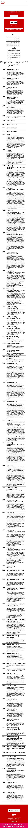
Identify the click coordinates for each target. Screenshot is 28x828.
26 (9, 45)
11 (7, 42)
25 (7, 45)
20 (11, 44)
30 (16, 45)
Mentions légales (14, 819)
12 (9, 42)
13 (11, 42)
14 (13, 42)
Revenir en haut (14, 810)
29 (14, 45)
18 (7, 44)
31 (18, 45)
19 (9, 44)
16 (16, 42)
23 (16, 44)
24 (18, 44)
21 (13, 44)
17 (18, 42)
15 (14, 42)
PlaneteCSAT (17, 818)
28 (13, 45)
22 (14, 44)
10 (18, 40)
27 (11, 45)
